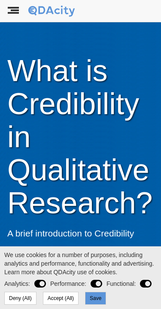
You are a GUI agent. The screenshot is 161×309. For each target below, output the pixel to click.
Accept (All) (61, 298)
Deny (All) (20, 298)
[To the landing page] (52, 11)
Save (95, 298)
